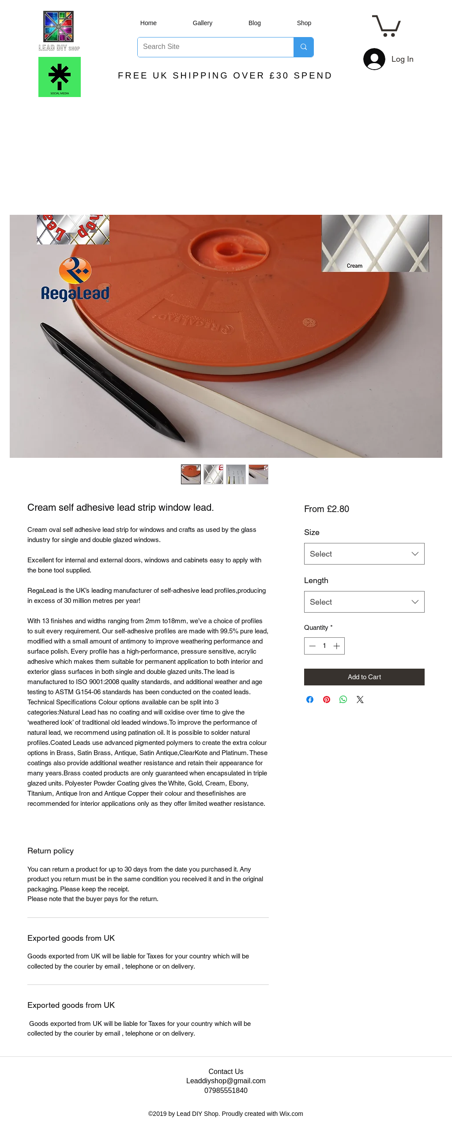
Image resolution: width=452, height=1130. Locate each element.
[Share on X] (360, 699)
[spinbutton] (324, 646)
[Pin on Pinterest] (326, 699)
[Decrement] (311, 646)
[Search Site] (209, 47)
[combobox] (364, 554)
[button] (386, 25)
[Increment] (337, 646)
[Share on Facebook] (310, 699)
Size (312, 532)
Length (316, 580)
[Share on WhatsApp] (343, 699)
